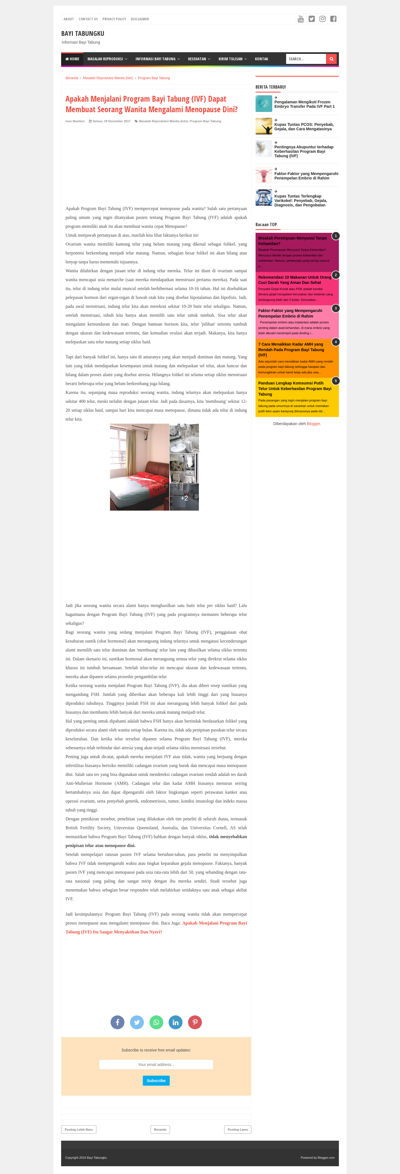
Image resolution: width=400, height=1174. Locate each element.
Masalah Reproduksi (105, 58)
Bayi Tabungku (82, 33)
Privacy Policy (114, 18)
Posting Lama (238, 1129)
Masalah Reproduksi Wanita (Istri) (163, 121)
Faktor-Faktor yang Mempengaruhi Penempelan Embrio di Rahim (306, 175)
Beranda (160, 1129)
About (69, 18)
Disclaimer (140, 18)
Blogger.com (326, 1157)
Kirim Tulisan (230, 58)
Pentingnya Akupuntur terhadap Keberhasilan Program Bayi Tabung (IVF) (304, 151)
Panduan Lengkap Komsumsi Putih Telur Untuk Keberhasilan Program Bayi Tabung (294, 388)
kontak (261, 58)
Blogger (313, 423)
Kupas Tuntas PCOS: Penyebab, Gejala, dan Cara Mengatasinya (304, 126)
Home (72, 58)
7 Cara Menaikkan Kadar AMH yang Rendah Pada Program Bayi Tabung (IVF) (291, 349)
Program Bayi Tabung (205, 121)
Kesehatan (197, 58)
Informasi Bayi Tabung (156, 58)
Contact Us (88, 18)
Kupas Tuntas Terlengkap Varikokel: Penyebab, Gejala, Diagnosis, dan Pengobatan (300, 200)
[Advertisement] (156, 165)
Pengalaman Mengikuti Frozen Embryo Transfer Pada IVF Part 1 (304, 104)
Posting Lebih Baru (79, 1129)
